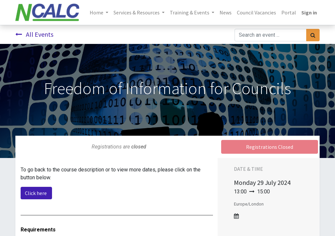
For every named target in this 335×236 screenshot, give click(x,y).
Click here (36, 193)
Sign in (309, 12)
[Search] (313, 35)
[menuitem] (225, 12)
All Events (34, 34)
